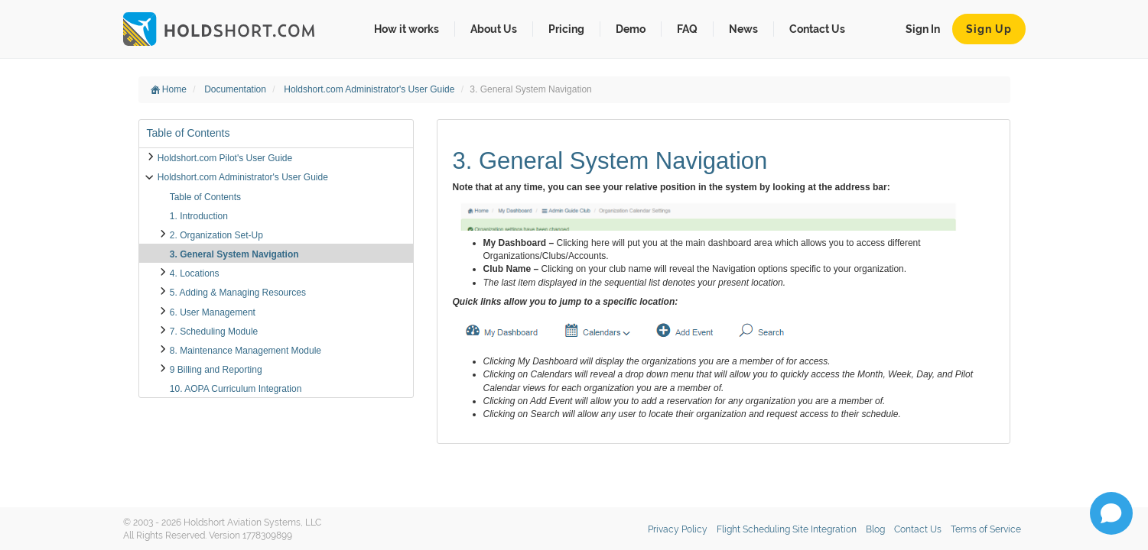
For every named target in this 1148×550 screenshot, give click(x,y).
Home (169, 89)
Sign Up (989, 29)
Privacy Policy (677, 529)
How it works (406, 29)
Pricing (566, 29)
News (743, 29)
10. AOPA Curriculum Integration (236, 388)
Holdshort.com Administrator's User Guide (370, 89)
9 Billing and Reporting (216, 369)
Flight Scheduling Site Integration (787, 529)
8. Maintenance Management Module (245, 350)
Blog (875, 529)
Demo (631, 29)
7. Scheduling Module (214, 331)
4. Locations (195, 273)
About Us (493, 29)
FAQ (687, 29)
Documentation (236, 89)
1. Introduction (199, 216)
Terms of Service (986, 529)
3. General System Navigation (234, 254)
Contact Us (817, 29)
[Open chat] (1111, 513)
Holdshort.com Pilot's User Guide (225, 158)
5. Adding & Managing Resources (238, 292)
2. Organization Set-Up (216, 235)
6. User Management (212, 312)
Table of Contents (205, 197)
